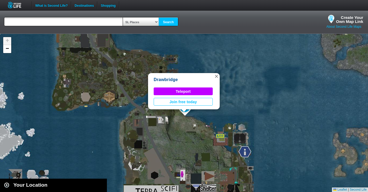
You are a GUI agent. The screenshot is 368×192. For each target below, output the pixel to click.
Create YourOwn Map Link (349, 19)
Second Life (17, 5)
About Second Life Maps (343, 27)
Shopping (108, 5)
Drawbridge (166, 79)
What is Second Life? (51, 5)
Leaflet (340, 189)
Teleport (183, 91)
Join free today (183, 102)
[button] (216, 76)
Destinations (84, 5)
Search (168, 22)
